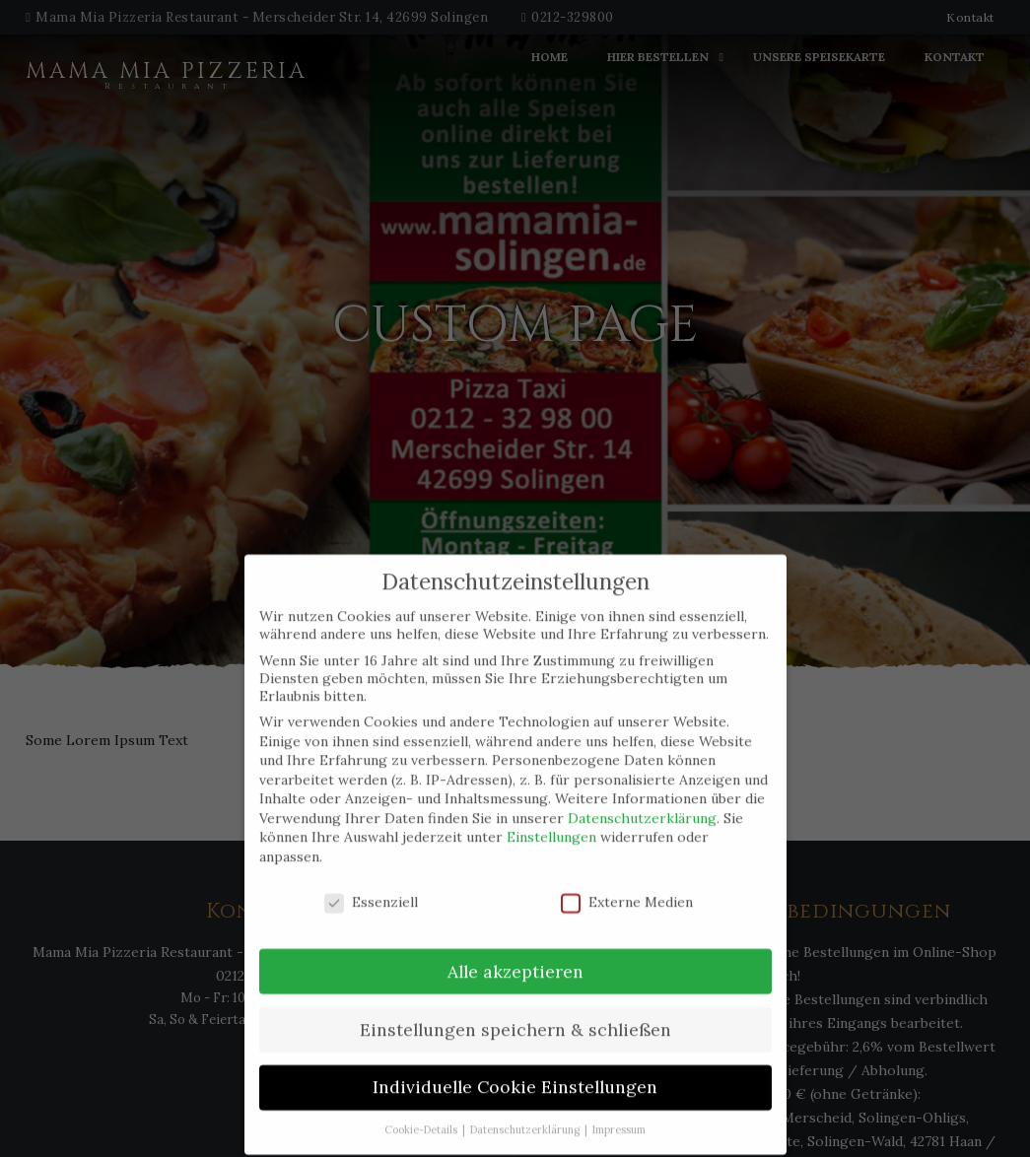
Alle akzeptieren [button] (515, 953)
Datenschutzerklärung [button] (526, 1113)
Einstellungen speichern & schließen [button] (515, 1011)
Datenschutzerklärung (642, 800)
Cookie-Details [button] (422, 1113)
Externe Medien (627, 884)
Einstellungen (551, 820)
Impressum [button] (619, 1113)
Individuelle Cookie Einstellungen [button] (515, 1069)
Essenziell (371, 884)
